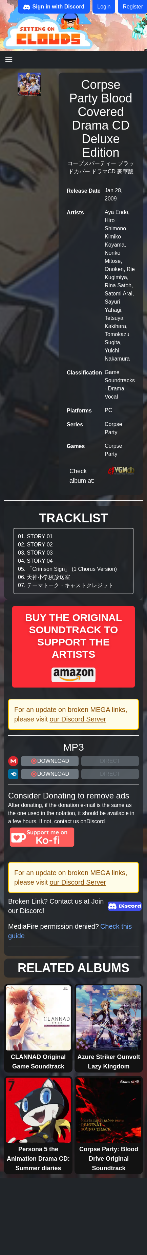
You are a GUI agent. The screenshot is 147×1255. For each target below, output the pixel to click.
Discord (95, 821)
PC (108, 410)
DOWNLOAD (49, 761)
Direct (110, 761)
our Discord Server (78, 719)
